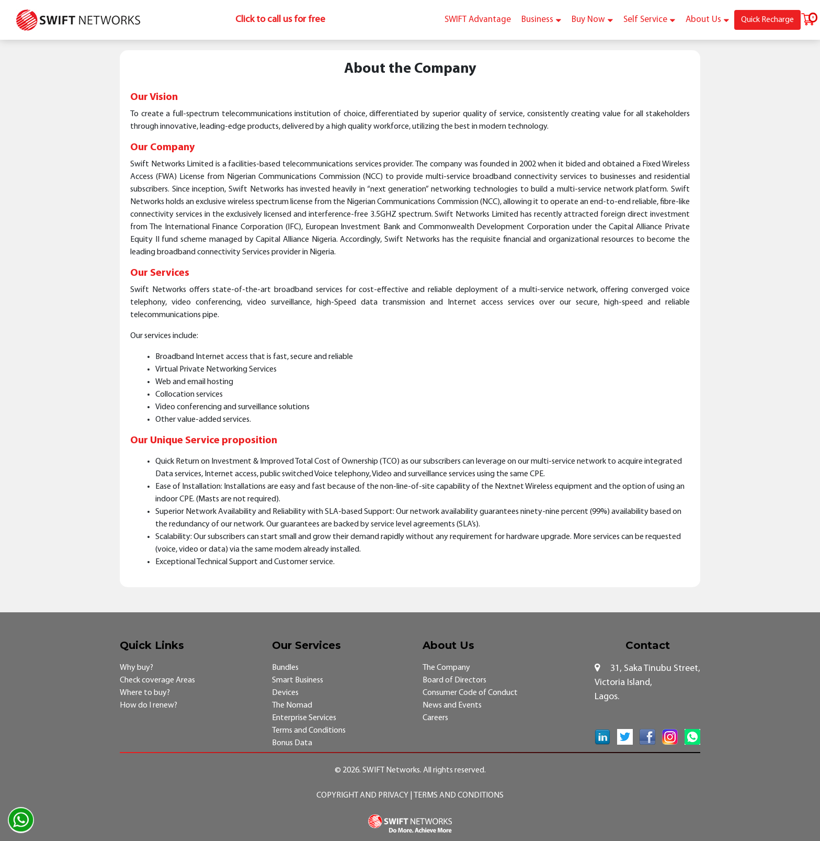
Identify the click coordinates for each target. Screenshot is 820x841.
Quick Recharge (767, 20)
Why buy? (136, 668)
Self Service (649, 19)
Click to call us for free (280, 20)
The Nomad (292, 705)
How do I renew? (148, 705)
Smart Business (297, 680)
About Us (707, 19)
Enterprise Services (304, 718)
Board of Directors (454, 680)
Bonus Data (292, 743)
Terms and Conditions (309, 730)
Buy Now (592, 19)
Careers (435, 718)
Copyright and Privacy (363, 795)
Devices (285, 693)
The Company (446, 668)
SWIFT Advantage (478, 19)
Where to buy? (145, 693)
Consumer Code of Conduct (470, 693)
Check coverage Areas (157, 680)
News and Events (452, 705)
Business (541, 19)
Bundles (285, 668)
